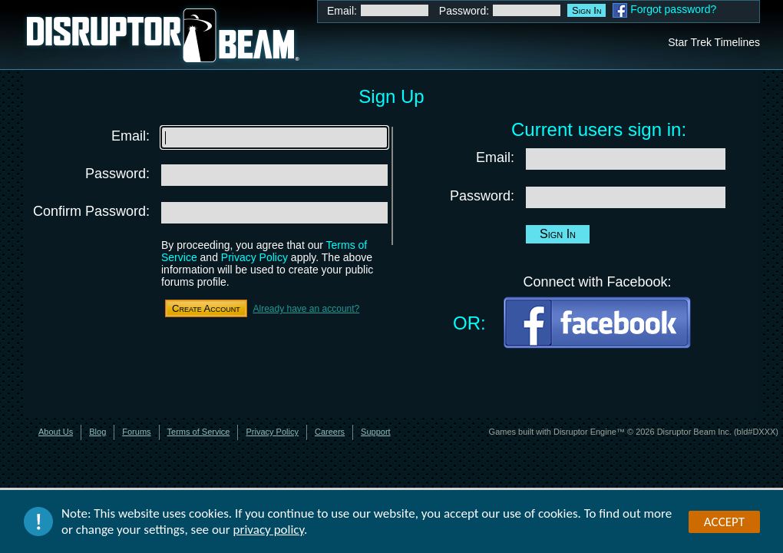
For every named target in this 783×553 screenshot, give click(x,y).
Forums (136, 431)
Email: (342, 11)
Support (376, 431)
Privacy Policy (254, 257)
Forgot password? (673, 9)
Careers (330, 431)
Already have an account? (306, 308)
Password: (464, 11)
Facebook (620, 10)
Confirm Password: (91, 211)
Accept (724, 522)
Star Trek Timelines (714, 42)
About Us (55, 431)
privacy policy (269, 530)
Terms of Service (198, 431)
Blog (97, 431)
